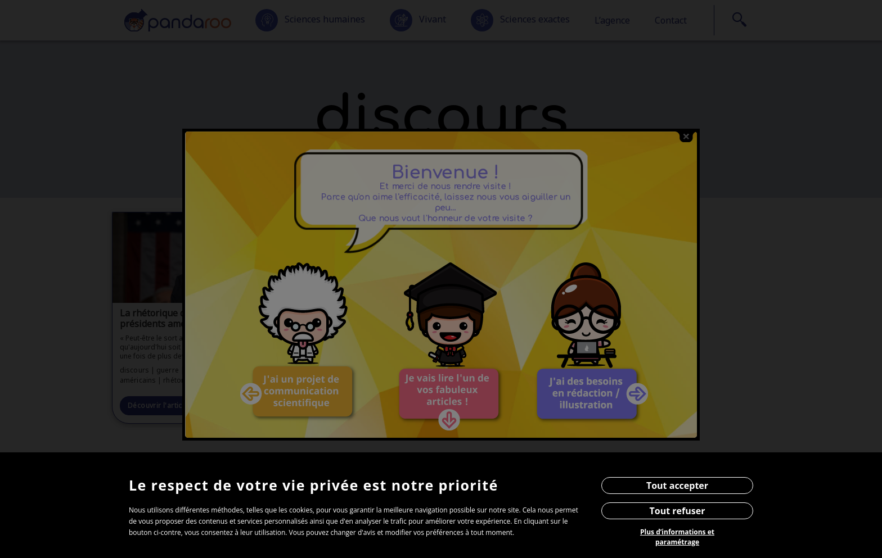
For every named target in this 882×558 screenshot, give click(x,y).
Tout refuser (677, 511)
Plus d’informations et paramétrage (677, 537)
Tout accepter (677, 485)
